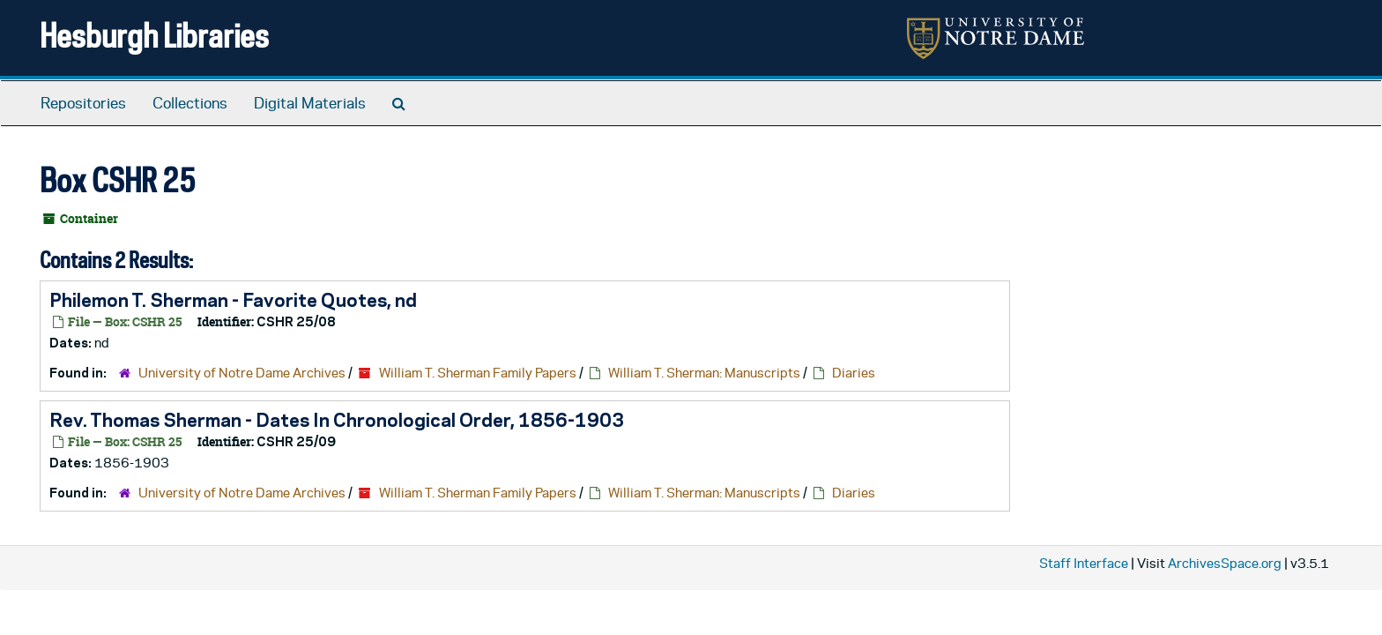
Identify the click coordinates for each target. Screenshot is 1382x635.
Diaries (853, 372)
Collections (189, 103)
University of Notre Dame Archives (242, 372)
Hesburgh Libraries (154, 35)
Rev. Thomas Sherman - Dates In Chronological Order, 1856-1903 (336, 419)
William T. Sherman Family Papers (477, 372)
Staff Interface (1083, 563)
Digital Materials (310, 103)
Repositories (83, 103)
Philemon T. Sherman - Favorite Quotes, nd (233, 299)
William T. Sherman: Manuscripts (704, 372)
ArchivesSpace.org (1225, 563)
